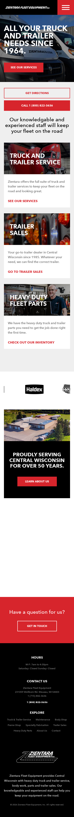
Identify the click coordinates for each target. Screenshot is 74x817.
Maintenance (43, 719)
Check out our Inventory (31, 342)
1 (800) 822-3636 (37, 702)
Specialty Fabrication (37, 725)
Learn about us (37, 481)
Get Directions (37, 93)
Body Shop (61, 719)
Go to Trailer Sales (25, 272)
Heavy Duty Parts (23, 730)
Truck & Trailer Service (19, 719)
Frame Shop (14, 725)
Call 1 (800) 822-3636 (37, 105)
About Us (42, 730)
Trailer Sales (59, 725)
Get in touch (37, 626)
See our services (24, 67)
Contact (56, 730)
